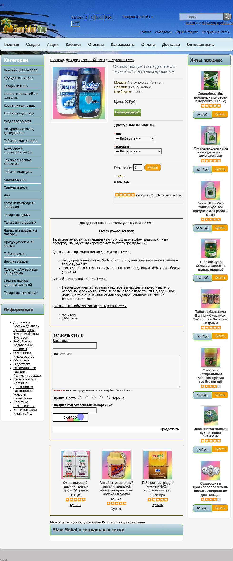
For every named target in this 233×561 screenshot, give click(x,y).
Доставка (171, 45)
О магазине (22, 353)
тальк (65, 528)
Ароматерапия (15, 179)
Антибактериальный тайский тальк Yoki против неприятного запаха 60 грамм (116, 494)
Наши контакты (25, 410)
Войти (190, 23)
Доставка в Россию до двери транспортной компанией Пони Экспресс (26, 330)
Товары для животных (20, 293)
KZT (76, 23)
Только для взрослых (20, 222)
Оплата (148, 45)
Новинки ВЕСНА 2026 (20, 70)
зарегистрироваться (217, 23)
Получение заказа (27, 375)
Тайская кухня (14, 254)
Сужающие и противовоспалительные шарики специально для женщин (210, 489)
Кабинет (73, 45)
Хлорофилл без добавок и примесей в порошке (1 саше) (210, 97)
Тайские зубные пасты (21, 141)
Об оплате (21, 360)
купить (76, 528)
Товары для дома (17, 215)
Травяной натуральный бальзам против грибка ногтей (210, 376)
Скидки (33, 45)
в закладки (122, 181)
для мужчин (92, 528)
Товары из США (16, 86)
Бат (99, 17)
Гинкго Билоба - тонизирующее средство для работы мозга (210, 209)
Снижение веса (15, 187)
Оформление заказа (215, 32)
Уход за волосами (17, 121)
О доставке (21, 364)
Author (3, 559)
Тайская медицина (18, 172)
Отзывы (96, 45)
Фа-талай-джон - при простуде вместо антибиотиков (211, 152)
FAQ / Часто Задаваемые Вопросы (23, 345)
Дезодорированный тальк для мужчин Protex (100, 60)
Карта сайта (22, 413)
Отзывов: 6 (144, 195)
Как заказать (122, 45)
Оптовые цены (201, 45)
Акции (52, 45)
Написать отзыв (168, 195)
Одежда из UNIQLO (18, 78)
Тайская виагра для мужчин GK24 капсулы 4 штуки (158, 492)
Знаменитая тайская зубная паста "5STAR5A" (210, 433)
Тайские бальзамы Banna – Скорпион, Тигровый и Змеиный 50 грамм (210, 317)
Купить (75, 511)
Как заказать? (23, 356)
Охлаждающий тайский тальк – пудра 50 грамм (75, 492)
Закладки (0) (163, 32)
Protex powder (113, 528)
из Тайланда (135, 528)
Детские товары (16, 261)
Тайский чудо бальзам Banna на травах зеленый (210, 266)
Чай (7, 195)
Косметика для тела (19, 113)
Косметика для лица (19, 105)
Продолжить (169, 435)
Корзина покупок (187, 32)
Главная (145, 32)
